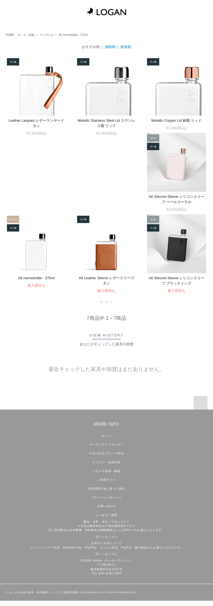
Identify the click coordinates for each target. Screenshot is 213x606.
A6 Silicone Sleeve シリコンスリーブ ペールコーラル (36, 204)
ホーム (106, 441)
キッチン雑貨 (26, 34)
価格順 (110, 47)
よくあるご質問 (106, 520)
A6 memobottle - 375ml (73, 34)
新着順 (125, 47)
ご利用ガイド (106, 485)
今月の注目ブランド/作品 (106, 458)
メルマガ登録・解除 (106, 476)
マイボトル (47, 34)
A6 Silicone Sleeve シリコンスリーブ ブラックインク (36, 286)
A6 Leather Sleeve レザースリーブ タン (176, 204)
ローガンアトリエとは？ (106, 449)
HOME (10, 34)
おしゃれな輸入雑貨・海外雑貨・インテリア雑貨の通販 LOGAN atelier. (54, 597)
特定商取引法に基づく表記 (106, 493)
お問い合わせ (106, 511)
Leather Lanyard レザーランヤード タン (36, 123)
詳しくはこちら (106, 541)
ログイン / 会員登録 (106, 467)
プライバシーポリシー (106, 502)
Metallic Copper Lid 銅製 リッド (176, 120)
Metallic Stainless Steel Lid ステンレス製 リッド (106, 123)
